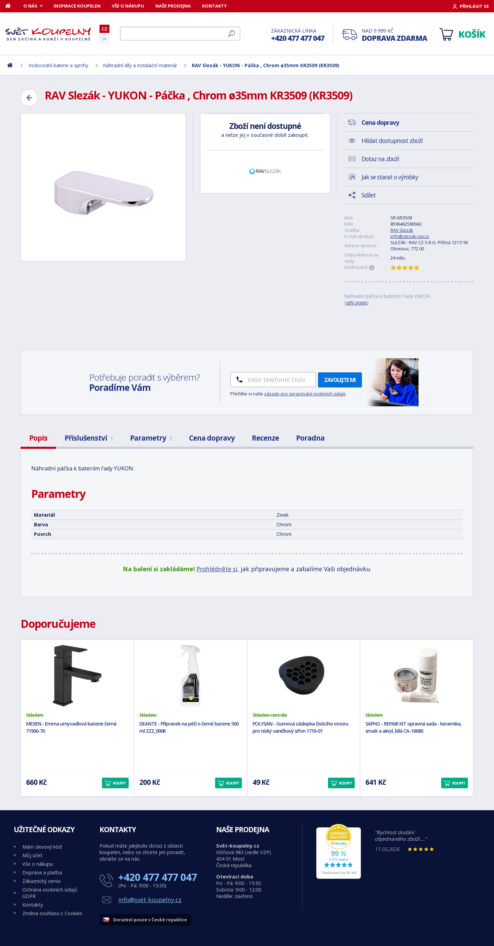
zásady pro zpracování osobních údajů (304, 394)
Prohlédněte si (217, 569)
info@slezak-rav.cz (409, 236)
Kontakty (214, 6)
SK (104, 39)
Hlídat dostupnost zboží (392, 140)
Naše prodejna (173, 6)
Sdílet (369, 195)
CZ (104, 29)
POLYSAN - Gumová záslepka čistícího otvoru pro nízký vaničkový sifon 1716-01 (300, 727)
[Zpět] (29, 97)
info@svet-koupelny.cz (149, 900)
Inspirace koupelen (77, 6)
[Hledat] (180, 33)
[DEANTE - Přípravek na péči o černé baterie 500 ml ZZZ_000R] (190, 676)
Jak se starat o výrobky (390, 177)
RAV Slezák (401, 230)
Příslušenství (88, 438)
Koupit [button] (119, 783)
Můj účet (32, 855)
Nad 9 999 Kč (394, 35)
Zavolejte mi (340, 379)
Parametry (151, 438)
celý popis (356, 302)
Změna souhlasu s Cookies (52, 913)
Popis (38, 438)
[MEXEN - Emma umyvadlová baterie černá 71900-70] (77, 676)
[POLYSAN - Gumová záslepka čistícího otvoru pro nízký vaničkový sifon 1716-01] (303, 676)
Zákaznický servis (41, 881)
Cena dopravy (212, 438)
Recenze (265, 438)
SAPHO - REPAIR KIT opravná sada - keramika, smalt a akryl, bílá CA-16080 (413, 727)
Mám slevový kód (42, 846)
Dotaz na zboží (380, 159)
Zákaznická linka (297, 35)
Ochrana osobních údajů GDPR (50, 892)
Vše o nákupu (128, 6)
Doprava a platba (42, 872)
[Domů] (11, 5)
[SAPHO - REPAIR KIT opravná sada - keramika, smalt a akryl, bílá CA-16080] (416, 676)
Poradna (310, 438)
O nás (30, 6)
